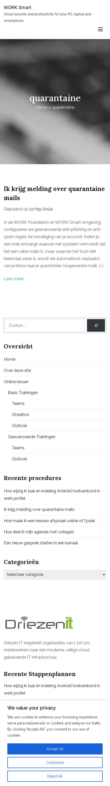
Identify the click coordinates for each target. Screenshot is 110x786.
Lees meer (14, 278)
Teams (18, 403)
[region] (55, 743)
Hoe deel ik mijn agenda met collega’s (39, 531)
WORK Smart (17, 7)
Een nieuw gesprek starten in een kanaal (41, 543)
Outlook (19, 425)
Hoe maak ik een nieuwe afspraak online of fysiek (49, 520)
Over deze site (17, 370)
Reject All (55, 776)
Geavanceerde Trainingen (31, 436)
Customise (55, 763)
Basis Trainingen (23, 392)
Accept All (55, 749)
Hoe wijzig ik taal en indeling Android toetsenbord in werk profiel (52, 495)
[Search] (96, 325)
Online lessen (16, 381)
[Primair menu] (100, 29)
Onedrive (20, 414)
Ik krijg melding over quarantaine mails (39, 509)
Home (9, 359)
